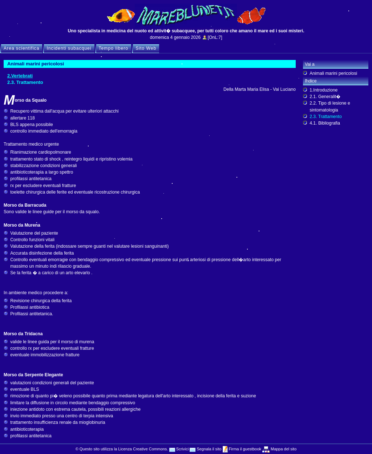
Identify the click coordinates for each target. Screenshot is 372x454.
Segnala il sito (205, 449)
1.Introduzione (323, 90)
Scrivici (179, 449)
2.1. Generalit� (325, 96)
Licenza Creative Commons (142, 449)
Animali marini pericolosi (333, 73)
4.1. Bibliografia (325, 123)
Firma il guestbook (244, 449)
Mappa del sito (283, 449)
